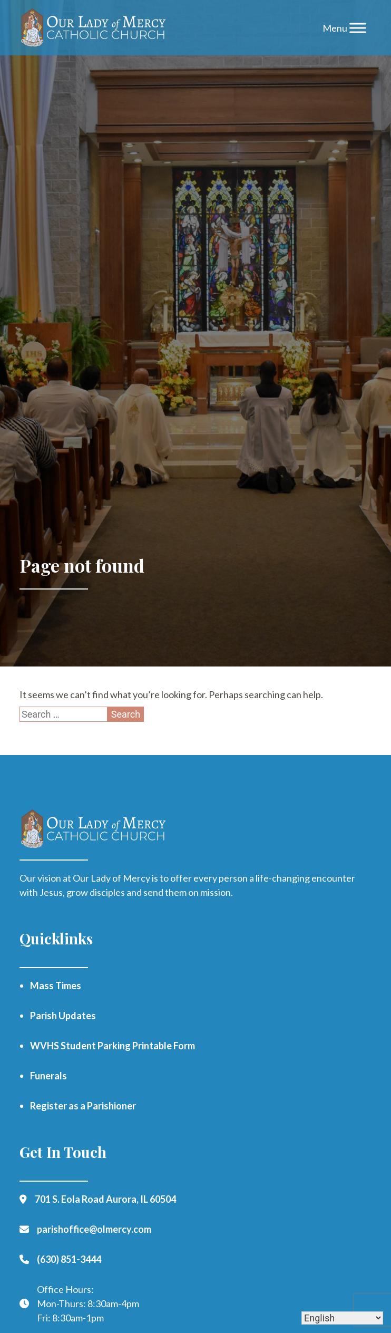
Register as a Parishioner (83, 1106)
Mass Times (55, 985)
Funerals (48, 1075)
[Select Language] (342, 1318)
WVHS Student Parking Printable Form (112, 1045)
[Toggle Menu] (357, 28)
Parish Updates (63, 1015)
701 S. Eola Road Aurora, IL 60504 (105, 1199)
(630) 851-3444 (69, 1259)
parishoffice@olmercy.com (94, 1229)
